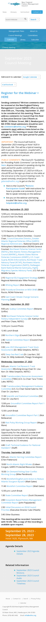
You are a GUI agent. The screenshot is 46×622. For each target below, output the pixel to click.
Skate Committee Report (16, 495)
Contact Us (37, 12)
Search (33, 19)
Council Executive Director (19, 238)
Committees (33, 35)
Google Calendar (30, 77)
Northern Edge (12, 335)
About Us (33, 31)
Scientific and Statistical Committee (22, 396)
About (8, 599)
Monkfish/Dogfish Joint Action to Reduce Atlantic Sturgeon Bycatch (22, 480)
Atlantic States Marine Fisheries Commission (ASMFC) (19, 255)
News (5, 12)
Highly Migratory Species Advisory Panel (19, 269)
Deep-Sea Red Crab (14, 354)
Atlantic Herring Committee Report (25, 457)
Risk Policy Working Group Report (21, 422)
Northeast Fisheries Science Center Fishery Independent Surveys (20, 317)
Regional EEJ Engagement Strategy (21, 277)
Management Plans (16, 31)
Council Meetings (15, 35)
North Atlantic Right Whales (19, 464)
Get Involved (24, 12)
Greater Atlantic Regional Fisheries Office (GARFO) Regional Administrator (20, 241)
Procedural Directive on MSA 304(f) (21, 289)
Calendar (10, 39)
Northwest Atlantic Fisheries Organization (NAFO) (20, 263)
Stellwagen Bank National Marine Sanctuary (20, 266)
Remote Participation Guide (20, 187)
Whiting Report (12, 285)
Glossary (13, 12)
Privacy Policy (35, 599)
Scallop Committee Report (21, 308)
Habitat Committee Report (17, 340)
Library (22, 39)
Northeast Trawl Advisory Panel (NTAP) (21, 261)
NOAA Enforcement (17, 259)
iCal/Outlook (7, 84)
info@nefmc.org (30, 615)
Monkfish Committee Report (20, 486)
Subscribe (35, 39)
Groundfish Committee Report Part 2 (22, 415)
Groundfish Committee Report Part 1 (27, 403)
